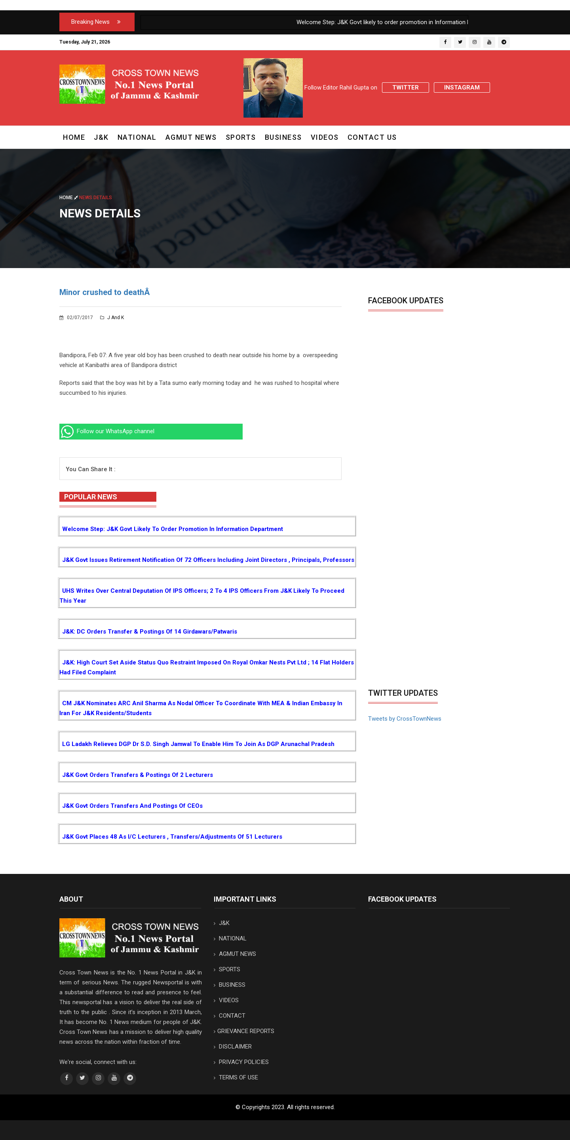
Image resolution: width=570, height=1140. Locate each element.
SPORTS (241, 137)
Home (74, 137)
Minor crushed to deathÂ (105, 292)
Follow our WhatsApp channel (106, 431)
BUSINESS (283, 137)
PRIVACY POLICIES (241, 1062)
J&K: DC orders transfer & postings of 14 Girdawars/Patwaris (149, 631)
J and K (112, 317)
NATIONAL (137, 137)
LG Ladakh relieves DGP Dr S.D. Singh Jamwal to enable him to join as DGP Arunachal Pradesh (198, 744)
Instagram (462, 87)
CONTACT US (372, 137)
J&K (101, 137)
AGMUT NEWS (191, 137)
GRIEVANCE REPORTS (244, 1031)
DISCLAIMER (233, 1046)
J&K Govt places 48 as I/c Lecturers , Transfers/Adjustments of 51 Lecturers (172, 836)
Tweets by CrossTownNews (404, 718)
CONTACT (229, 1015)
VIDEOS (325, 137)
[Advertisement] (434, 624)
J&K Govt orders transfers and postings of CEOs (132, 805)
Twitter (405, 87)
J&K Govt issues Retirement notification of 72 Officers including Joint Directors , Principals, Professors (208, 559)
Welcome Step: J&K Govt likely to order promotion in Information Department (172, 529)
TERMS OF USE (236, 1077)
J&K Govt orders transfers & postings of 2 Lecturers (137, 774)
